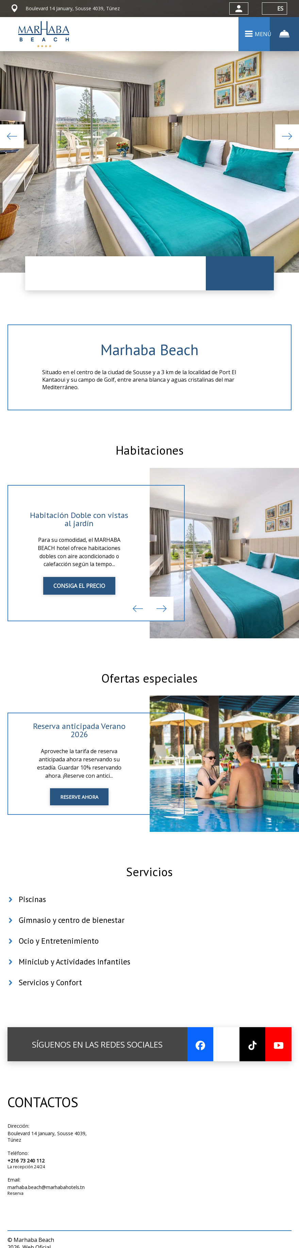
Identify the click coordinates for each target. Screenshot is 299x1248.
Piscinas (33, 915)
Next (287, 136)
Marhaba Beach (149, 350)
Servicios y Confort (52, 998)
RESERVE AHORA (79, 808)
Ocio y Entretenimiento (60, 956)
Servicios (149, 884)
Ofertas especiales (149, 687)
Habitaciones (149, 455)
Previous (12, 136)
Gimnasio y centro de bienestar (73, 935)
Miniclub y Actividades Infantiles (76, 977)
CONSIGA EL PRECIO (79, 593)
